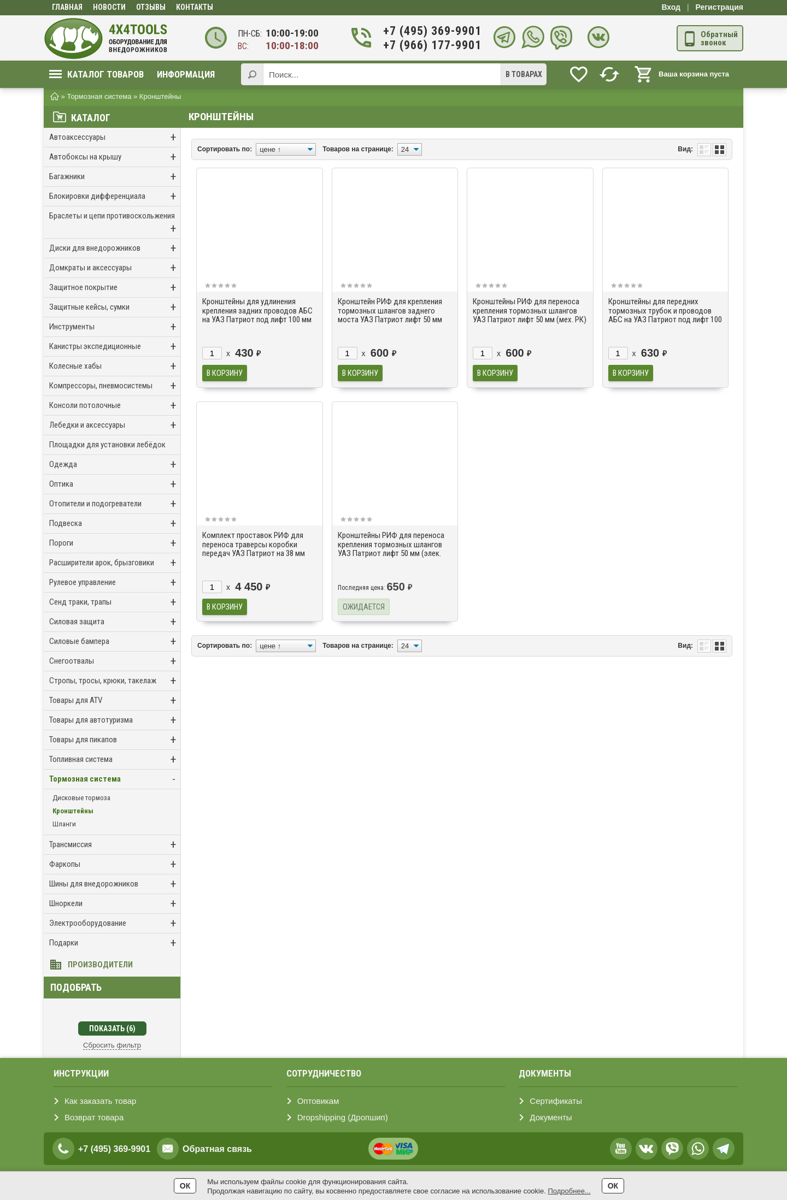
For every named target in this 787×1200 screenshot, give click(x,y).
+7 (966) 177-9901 (425, 45)
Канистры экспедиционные (114, 346)
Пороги (114, 543)
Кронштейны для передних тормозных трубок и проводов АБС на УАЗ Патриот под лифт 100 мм (665, 315)
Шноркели (114, 904)
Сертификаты (556, 1101)
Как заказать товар (100, 1101)
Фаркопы (114, 864)
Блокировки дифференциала (114, 196)
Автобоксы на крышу (114, 157)
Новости (109, 7)
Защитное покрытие (114, 287)
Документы (551, 1117)
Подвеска (114, 523)
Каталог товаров (96, 74)
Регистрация (719, 7)
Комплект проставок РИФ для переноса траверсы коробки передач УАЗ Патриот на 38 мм (253, 544)
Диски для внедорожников (114, 248)
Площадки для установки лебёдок (107, 445)
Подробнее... (569, 1191)
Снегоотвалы (114, 661)
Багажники (114, 177)
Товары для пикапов (114, 740)
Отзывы (151, 7)
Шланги (64, 824)
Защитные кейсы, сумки (114, 307)
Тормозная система (114, 779)
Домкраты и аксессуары (114, 268)
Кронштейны (72, 811)
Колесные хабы (114, 366)
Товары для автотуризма (114, 720)
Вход (670, 7)
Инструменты (114, 327)
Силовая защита (114, 622)
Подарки (114, 943)
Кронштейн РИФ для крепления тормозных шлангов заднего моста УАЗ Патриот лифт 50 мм (390, 310)
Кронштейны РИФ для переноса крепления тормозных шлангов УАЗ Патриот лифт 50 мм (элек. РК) (391, 549)
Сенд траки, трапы (114, 602)
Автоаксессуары (114, 137)
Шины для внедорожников (114, 884)
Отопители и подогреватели (114, 504)
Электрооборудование (114, 923)
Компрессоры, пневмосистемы (114, 386)
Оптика (114, 484)
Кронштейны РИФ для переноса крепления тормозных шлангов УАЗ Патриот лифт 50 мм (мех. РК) (529, 310)
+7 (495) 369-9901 (425, 31)
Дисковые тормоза (81, 798)
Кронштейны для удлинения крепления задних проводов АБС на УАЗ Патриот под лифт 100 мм (257, 310)
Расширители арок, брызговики (114, 563)
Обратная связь (217, 1149)
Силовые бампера (114, 641)
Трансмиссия (114, 845)
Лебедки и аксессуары (114, 425)
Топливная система (114, 759)
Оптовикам (318, 1101)
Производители (100, 965)
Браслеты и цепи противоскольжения (114, 223)
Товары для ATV (114, 700)
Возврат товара (94, 1117)
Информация (186, 74)
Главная (67, 7)
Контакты (194, 7)
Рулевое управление (114, 582)
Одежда (114, 464)
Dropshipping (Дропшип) (342, 1117)
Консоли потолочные (114, 405)
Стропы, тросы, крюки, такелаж (114, 681)
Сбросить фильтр (112, 1045)
